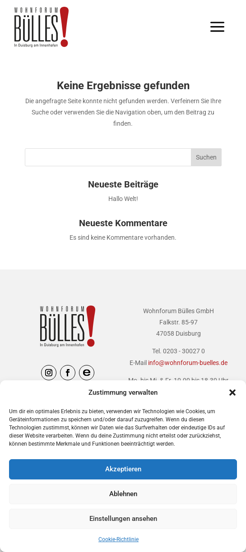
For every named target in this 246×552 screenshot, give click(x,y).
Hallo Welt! (123, 198)
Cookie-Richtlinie (118, 539)
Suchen (206, 157)
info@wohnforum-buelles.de (187, 362)
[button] (232, 392)
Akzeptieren (123, 469)
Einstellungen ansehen (123, 519)
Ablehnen (123, 494)
